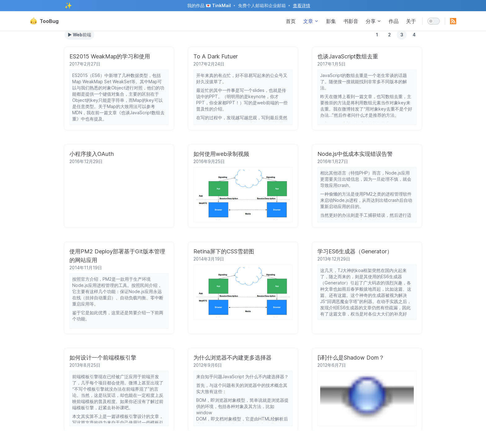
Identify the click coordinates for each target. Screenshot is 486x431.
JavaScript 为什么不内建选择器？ (255, 376)
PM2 (368, 194)
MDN (77, 112)
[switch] (433, 21)
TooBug (44, 21)
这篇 (398, 289)
